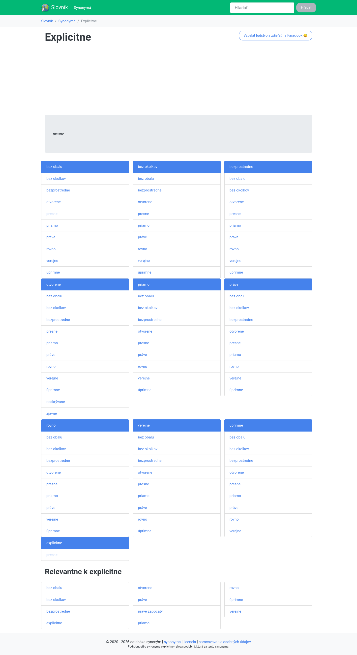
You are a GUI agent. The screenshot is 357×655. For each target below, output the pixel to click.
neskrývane (55, 402)
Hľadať (306, 7)
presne (52, 214)
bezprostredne (58, 190)
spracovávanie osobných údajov (225, 642)
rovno (51, 249)
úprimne (53, 272)
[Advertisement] (178, 80)
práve (50, 237)
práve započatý (150, 611)
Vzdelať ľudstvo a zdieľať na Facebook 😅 (275, 35)
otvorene (53, 202)
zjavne (51, 413)
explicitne (54, 543)
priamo (52, 225)
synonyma (172, 642)
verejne (52, 260)
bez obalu (54, 166)
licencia (189, 642)
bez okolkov (56, 178)
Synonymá (83, 7)
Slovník (54, 7)
